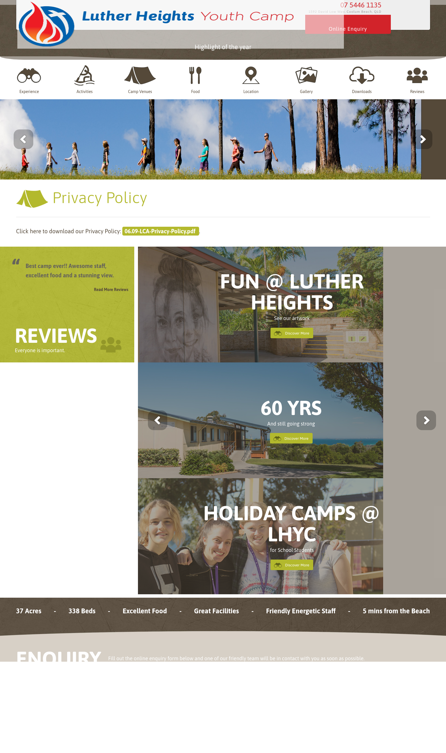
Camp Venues (141, 77)
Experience (31, 77)
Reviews (416, 77)
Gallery (306, 77)
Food (196, 77)
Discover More (296, 331)
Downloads (361, 77)
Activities (86, 77)
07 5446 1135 (362, 11)
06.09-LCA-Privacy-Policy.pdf (161, 229)
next (414, 418)
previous (169, 418)
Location (251, 77)
